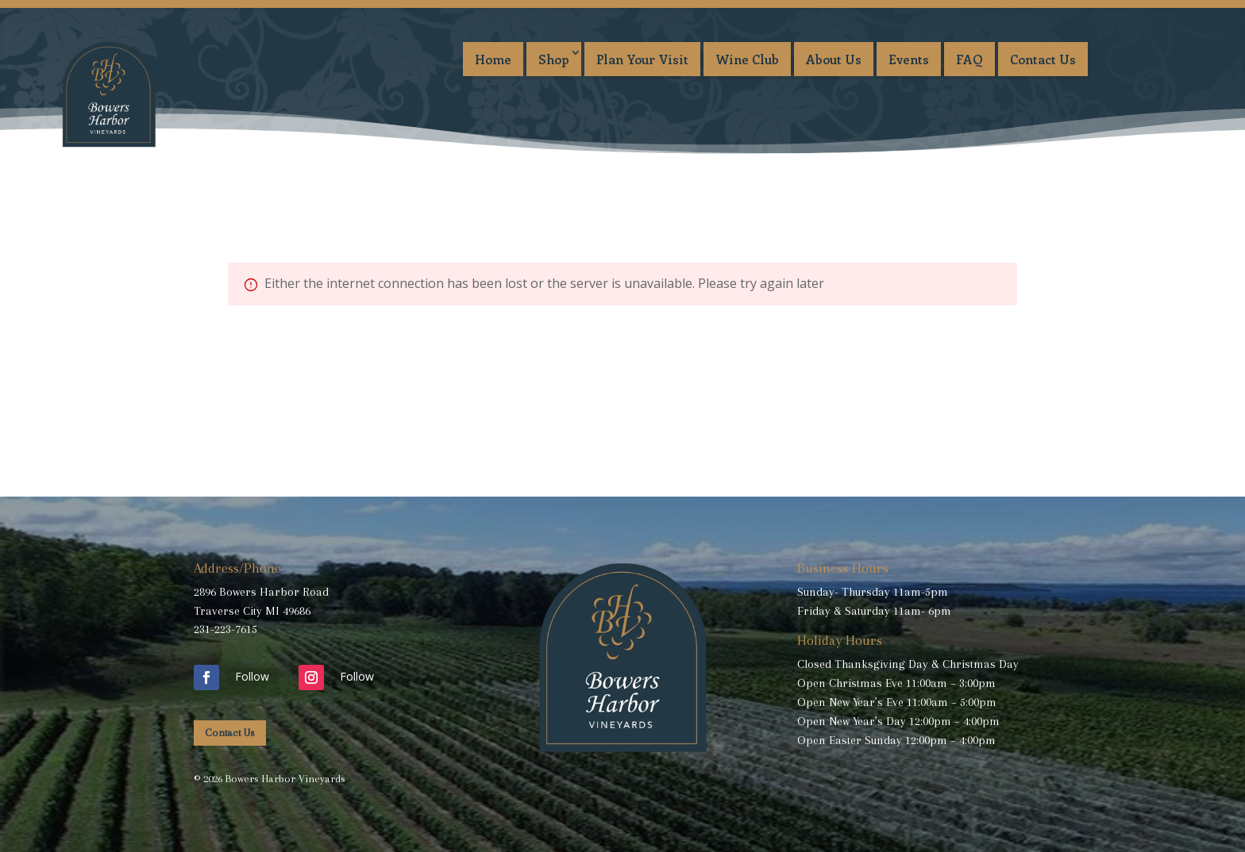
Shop (553, 59)
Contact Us (1043, 59)
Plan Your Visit (642, 59)
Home (493, 59)
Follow (252, 676)
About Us (833, 59)
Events (908, 59)
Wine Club (747, 59)
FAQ (969, 59)
